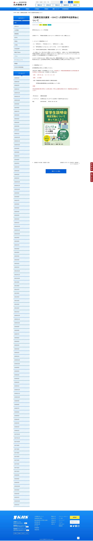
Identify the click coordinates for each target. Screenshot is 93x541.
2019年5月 (16, 371)
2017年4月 (16, 460)
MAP (26, 523)
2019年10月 (17, 363)
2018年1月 (16, 430)
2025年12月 (17, 92)
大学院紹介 (37, 8)
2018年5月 (16, 415)
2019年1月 (16, 386)
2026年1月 (16, 89)
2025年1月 (16, 133)
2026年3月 (16, 81)
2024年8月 (16, 152)
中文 (48, 2)
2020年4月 (16, 345)
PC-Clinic (36, 525)
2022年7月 (16, 245)
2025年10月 (17, 100)
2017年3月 (16, 464)
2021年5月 (16, 296)
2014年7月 (16, 504)
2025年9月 (16, 103)
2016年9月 (16, 475)
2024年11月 (17, 141)
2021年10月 (17, 278)
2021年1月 (16, 311)
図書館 (16, 63)
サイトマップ (61, 520)
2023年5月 (16, 207)
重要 (40, 24)
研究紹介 (46, 8)
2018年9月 (16, 400)
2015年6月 (16, 489)
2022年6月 (16, 248)
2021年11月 (17, 274)
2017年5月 (16, 456)
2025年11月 (17, 96)
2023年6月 (16, 204)
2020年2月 (16, 352)
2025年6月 (16, 115)
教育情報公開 (37, 522)
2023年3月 (16, 215)
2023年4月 (16, 211)
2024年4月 (16, 167)
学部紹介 (28, 8)
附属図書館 (37, 527)
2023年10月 (17, 189)
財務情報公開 (37, 524)
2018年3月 (16, 423)
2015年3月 (16, 493)
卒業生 (16, 41)
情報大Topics (17, 52)
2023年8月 (16, 196)
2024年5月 (16, 163)
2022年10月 (17, 233)
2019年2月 (16, 382)
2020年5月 (16, 341)
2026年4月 (16, 77)
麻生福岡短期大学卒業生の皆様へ (41, 520)
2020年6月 (16, 337)
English (41, 2)
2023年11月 (17, 185)
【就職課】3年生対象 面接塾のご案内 (42, 162)
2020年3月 (16, 348)
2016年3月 (16, 482)
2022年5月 (16, 252)
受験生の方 (40, 5)
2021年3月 (16, 304)
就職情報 (16, 33)
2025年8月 (16, 107)
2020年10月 (17, 322)
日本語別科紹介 (65, 8)
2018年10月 (17, 397)
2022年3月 (16, 259)
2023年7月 (16, 200)
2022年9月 (16, 237)
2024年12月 (17, 137)
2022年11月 (17, 230)
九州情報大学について (39, 516)
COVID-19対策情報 (18, 67)
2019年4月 (16, 374)
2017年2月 (16, 467)
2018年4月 (16, 419)
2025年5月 (16, 118)
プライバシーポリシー (63, 516)
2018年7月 (16, 408)
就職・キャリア (56, 8)
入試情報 (16, 30)
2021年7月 (16, 289)
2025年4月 (16, 122)
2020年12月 (17, 315)
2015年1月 (16, 497)
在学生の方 (48, 5)
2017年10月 (17, 441)
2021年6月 (16, 293)
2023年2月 (16, 219)
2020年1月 (16, 356)
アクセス (76, 2)
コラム (16, 56)
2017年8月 (16, 449)
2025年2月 (16, 129)
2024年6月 (16, 159)
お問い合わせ (91, 177)
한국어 (45, 2)
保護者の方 (53, 522)
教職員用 (60, 525)
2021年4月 (16, 300)
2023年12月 (17, 181)
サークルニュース (18, 59)
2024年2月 (16, 174)
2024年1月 (16, 178)
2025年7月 (16, 111)
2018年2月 (16, 426)
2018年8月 (16, 404)
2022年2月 (16, 263)
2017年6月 (16, 452)
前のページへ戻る (56, 171)
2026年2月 (16, 85)
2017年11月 (17, 438)
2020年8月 (16, 330)
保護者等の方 (66, 5)
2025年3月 (16, 126)
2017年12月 (17, 434)
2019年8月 (16, 367)
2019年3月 (16, 378)
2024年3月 (16, 170)
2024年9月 (16, 148)
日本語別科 (17, 48)
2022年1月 (16, 267)
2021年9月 (16, 282)
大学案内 (18, 8)
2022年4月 (16, 256)
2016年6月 (16, 478)
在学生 (49, 24)
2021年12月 (17, 270)
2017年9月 (16, 445)
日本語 (37, 2)
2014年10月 (17, 501)
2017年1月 (16, 471)
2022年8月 (16, 241)
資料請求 (91, 166)
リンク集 (60, 518)
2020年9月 (16, 326)
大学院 (16, 44)
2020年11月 (17, 319)
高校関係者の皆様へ (39, 518)
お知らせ (44, 24)
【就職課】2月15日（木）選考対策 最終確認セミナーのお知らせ (69, 163)
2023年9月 (16, 193)
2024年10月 (17, 144)
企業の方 (75, 5)
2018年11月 (17, 393)
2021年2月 (16, 308)
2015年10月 (17, 486)
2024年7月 (16, 155)
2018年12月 (17, 389)
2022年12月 (17, 226)
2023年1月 (16, 222)
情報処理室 (37, 529)
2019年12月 (17, 360)
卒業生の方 (57, 5)
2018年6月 (16, 412)
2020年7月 (16, 334)
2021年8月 (16, 285)
